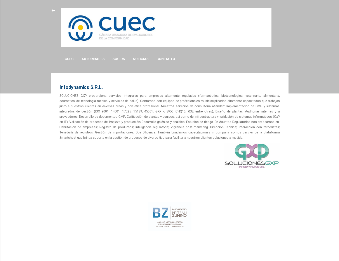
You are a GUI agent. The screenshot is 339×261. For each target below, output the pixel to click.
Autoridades (93, 59)
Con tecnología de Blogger (169, 241)
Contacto (165, 59)
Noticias (141, 59)
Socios (119, 59)
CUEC (69, 59)
